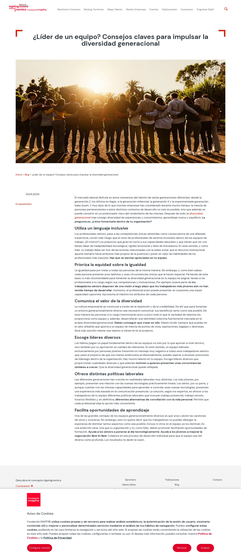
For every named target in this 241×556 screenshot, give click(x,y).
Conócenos (187, 9)
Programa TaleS (205, 9)
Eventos (154, 9)
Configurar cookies (39, 547)
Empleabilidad (23, 203)
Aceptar (205, 547)
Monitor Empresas (136, 9)
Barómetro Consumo (69, 9)
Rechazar (182, 547)
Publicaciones (169, 9)
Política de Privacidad (57, 538)
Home (19, 174)
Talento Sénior (129, 484)
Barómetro (130, 479)
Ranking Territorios (94, 9)
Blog (27, 174)
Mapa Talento (115, 9)
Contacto (217, 479)
